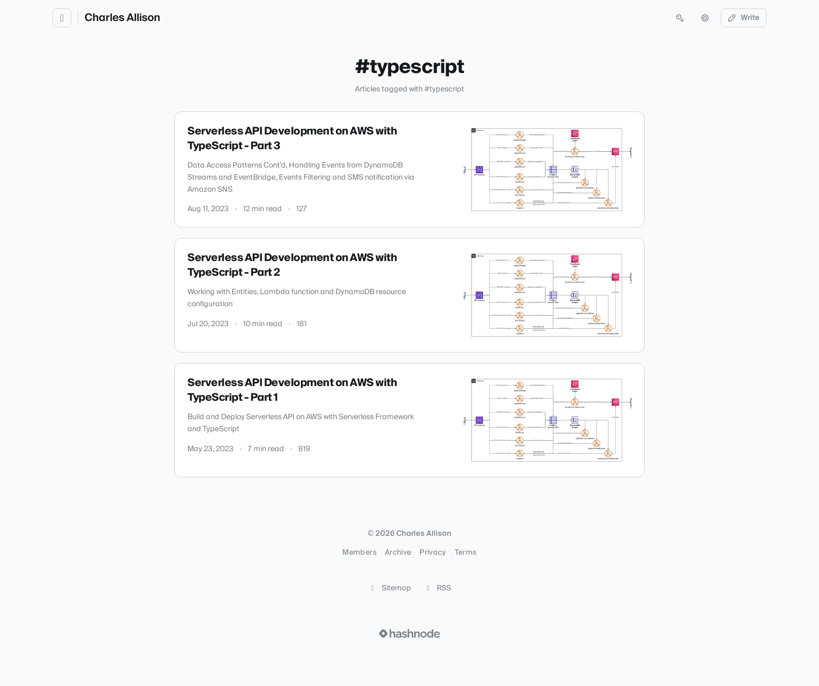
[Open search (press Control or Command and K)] (679, 17)
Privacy (432, 552)
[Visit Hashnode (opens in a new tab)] (409, 633)
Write (744, 18)
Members (359, 552)
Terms (466, 552)
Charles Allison (122, 18)
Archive (398, 552)
